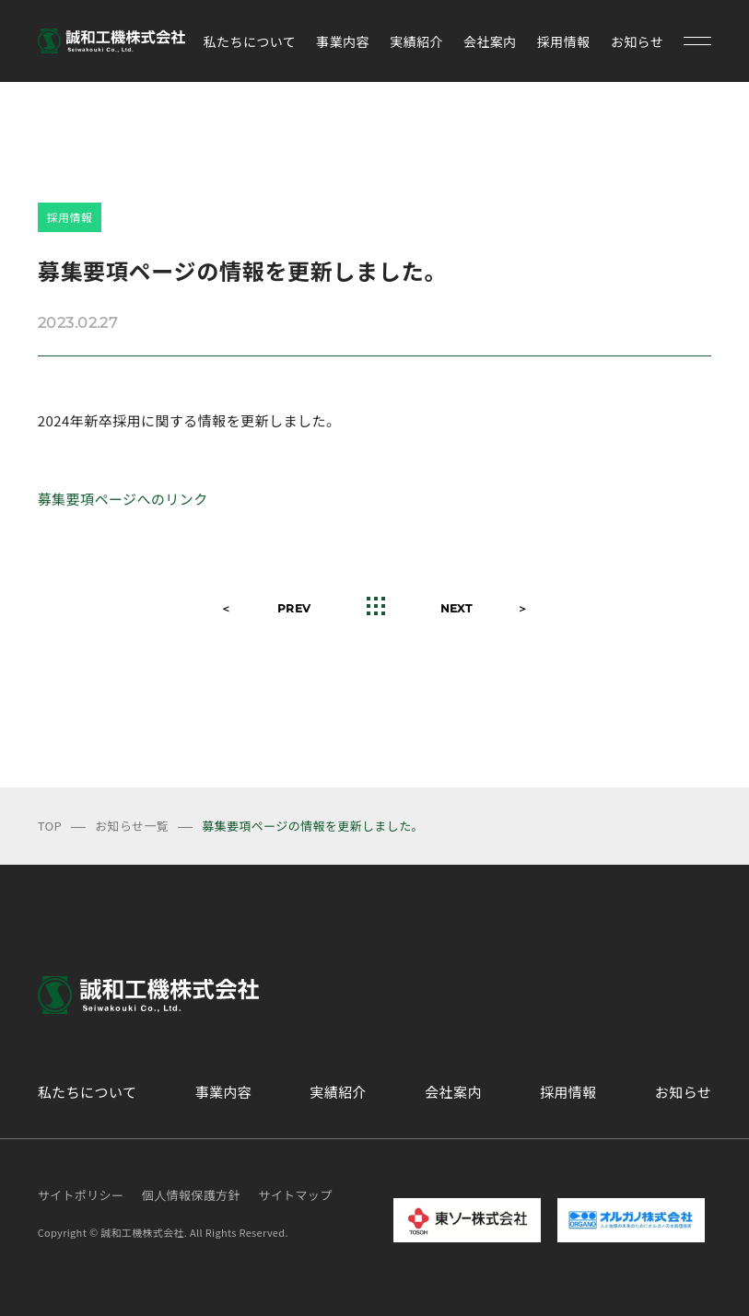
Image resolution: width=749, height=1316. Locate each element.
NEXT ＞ (484, 608)
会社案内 (490, 41)
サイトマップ (295, 1195)
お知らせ (637, 41)
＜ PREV (265, 608)
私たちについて (250, 41)
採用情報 (564, 41)
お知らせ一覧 (132, 825)
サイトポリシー (81, 1195)
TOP (50, 825)
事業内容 (342, 41)
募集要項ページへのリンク (123, 498)
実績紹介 (416, 41)
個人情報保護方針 (191, 1195)
